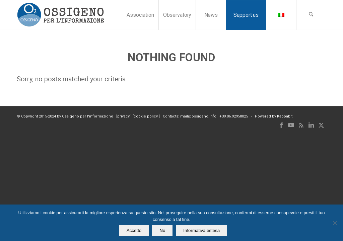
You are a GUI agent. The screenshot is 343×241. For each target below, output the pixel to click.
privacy (124, 116)
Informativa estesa (201, 230)
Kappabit (284, 116)
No (162, 230)
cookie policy (146, 116)
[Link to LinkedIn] (311, 125)
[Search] (311, 15)
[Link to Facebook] (281, 125)
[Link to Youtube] (291, 125)
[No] (334, 223)
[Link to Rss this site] (301, 125)
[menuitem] (140, 15)
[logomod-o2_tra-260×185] (60, 15)
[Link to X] (321, 125)
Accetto (134, 230)
